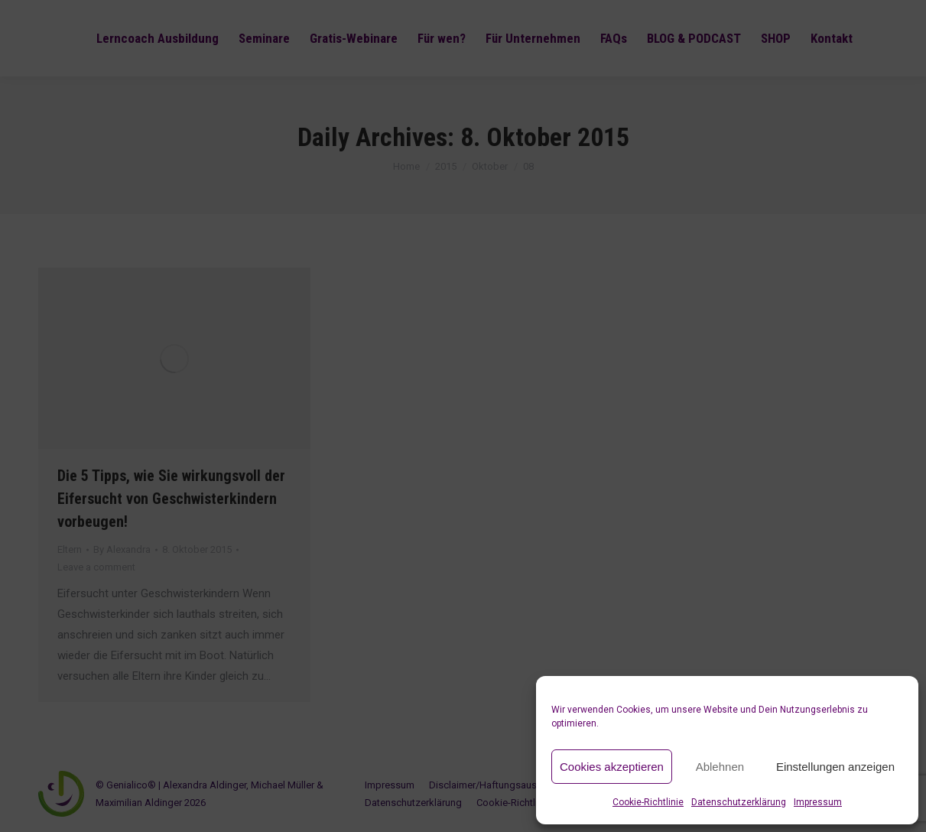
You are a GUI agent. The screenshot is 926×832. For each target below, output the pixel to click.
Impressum (818, 802)
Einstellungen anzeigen (835, 766)
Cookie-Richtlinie (648, 802)
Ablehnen (720, 766)
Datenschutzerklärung (738, 802)
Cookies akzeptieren (612, 766)
